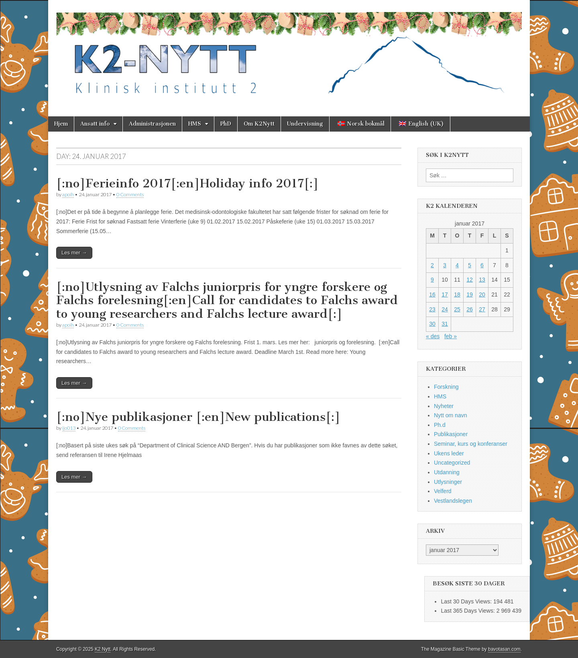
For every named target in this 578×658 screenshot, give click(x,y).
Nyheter (444, 406)
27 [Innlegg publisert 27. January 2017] (482, 309)
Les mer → (74, 253)
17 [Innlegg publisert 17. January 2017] (445, 294)
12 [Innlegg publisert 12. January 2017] (469, 279)
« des (433, 336)
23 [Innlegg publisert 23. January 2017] (432, 309)
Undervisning (305, 123)
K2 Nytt (102, 649)
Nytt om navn (450, 415)
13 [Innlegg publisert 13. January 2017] (482, 279)
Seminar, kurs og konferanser (470, 444)
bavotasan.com (504, 649)
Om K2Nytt (259, 123)
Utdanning (447, 472)
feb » (450, 336)
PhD (225, 123)
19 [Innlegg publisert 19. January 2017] (469, 294)
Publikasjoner (451, 434)
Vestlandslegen (453, 501)
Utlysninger (448, 482)
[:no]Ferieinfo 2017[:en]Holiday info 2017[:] (187, 183)
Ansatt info (95, 123)
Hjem (61, 123)
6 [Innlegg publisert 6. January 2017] (482, 265)
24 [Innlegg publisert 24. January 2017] (445, 309)
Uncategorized (452, 462)
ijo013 (68, 428)
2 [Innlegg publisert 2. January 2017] (432, 265)
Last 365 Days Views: (468, 610)
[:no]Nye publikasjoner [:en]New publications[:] (198, 417)
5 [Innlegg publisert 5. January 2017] (469, 265)
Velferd (443, 491)
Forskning (446, 387)
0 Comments (130, 194)
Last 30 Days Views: (467, 601)
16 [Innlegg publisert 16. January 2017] (432, 294)
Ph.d (440, 425)
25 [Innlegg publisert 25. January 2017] (457, 309)
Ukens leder (449, 453)
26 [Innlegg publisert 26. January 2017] (469, 309)
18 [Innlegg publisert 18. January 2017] (457, 294)
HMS (194, 123)
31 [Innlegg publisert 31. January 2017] (445, 324)
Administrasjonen (152, 123)
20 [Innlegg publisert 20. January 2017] (482, 294)
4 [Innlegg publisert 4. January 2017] (457, 265)
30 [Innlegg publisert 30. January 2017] (432, 324)
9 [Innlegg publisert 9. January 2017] (432, 279)
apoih (68, 194)
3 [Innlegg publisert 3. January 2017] (444, 265)
